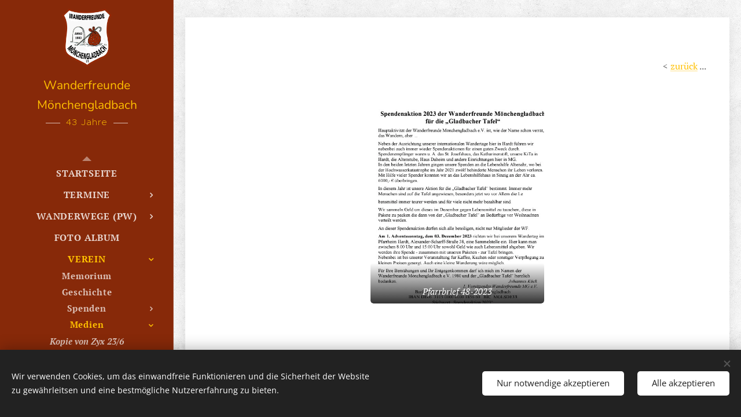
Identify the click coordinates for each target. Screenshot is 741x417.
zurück (684, 66)
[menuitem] (86, 173)
